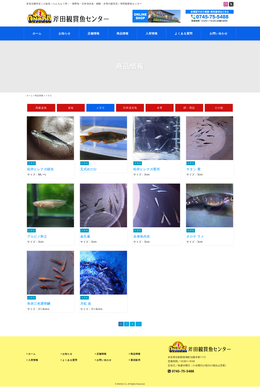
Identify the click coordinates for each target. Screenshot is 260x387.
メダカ (100, 108)
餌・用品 (189, 108)
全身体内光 (141, 237)
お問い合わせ (219, 33)
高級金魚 (41, 108)
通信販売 (135, 360)
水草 (159, 108)
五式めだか (88, 169)
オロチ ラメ (195, 237)
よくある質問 (184, 33)
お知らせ (64, 33)
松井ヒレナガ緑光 (40, 169)
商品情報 (123, 33)
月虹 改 (85, 304)
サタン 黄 (193, 169)
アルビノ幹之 (37, 237)
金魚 (71, 108)
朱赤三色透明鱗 (38, 304)
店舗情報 (93, 33)
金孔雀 (85, 237)
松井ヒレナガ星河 (146, 169)
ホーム (36, 33)
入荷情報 (152, 33)
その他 (219, 108)
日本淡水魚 (130, 108)
